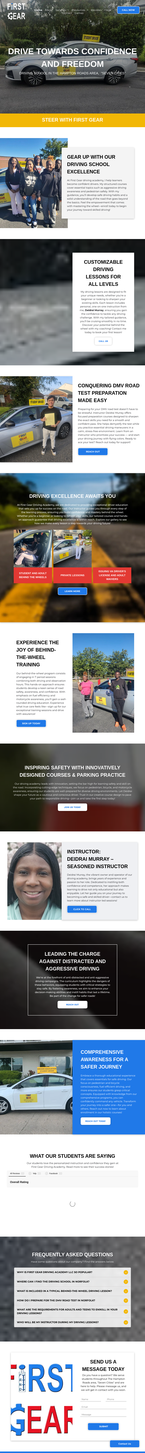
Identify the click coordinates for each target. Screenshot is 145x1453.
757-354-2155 (63, 1421)
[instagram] (31, 1443)
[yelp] (23, 1443)
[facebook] (16, 1443)
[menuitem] (38, 10)
